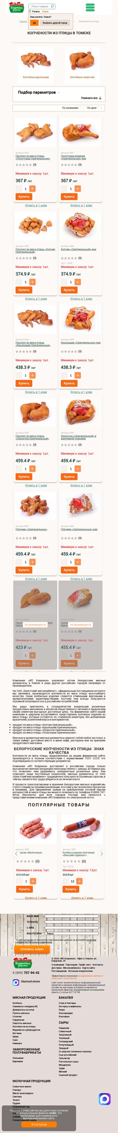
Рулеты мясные (21, 1013)
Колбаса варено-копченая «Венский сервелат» (78, 854)
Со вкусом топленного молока (75, 1051)
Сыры (63, 1022)
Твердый (63, 1048)
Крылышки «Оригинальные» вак (81, 342)
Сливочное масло (22, 1086)
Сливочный (65, 1031)
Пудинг (16, 1103)
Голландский (66, 1041)
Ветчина (17, 1033)
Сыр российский (67, 1054)
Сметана (17, 1096)
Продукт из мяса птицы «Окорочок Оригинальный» (32, 437)
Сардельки (18, 1019)
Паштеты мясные (22, 1023)
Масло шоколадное (23, 1093)
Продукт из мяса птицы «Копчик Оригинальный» (35, 250)
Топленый (64, 1037)
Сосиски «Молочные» (29, 852)
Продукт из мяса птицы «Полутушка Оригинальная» (33, 157)
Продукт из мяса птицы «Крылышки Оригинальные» (33, 344)
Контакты (98, 964)
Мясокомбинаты (72, 967)
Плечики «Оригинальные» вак (79, 529)
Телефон (32, 922)
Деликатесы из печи (23, 1009)
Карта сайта (88, 967)
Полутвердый (66, 1044)
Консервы (64, 1016)
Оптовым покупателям (80, 970)
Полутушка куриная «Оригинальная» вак (73, 157)
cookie (52, 1113)
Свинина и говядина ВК (25, 1006)
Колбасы (17, 1002)
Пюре (62, 1009)
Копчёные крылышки (36, 77)
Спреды (17, 1089)
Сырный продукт (68, 1074)
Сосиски (17, 1016)
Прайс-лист (85, 964)
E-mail (31, 927)
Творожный (65, 1034)
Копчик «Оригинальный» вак (78, 249)
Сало (15, 1039)
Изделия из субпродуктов (26, 1029)
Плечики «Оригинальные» (31, 529)
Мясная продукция (29, 997)
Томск (52, 11)
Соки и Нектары (67, 1002)
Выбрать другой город (62, 22)
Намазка (17, 1043)
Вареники (18, 1061)
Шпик (16, 1036)
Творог (16, 1099)
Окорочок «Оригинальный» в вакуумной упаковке (78, 437)
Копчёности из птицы (24, 1026)
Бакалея (66, 997)
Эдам (62, 1068)
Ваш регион (34, 933)
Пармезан (64, 1027)
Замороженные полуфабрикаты (27, 1051)
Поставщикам (59, 970)
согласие (28, 939)
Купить (24, 196)
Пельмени (18, 1057)
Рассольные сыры (68, 1061)
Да (41, 22)
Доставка (57, 967)
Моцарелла (65, 1064)
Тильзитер (64, 1058)
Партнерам (71, 964)
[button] (16, 853)
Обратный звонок (30, 981)
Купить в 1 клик (36, 205)
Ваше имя (33, 916)
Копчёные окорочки (82, 77)
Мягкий (63, 1071)
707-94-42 (26, 972)
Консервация (66, 1013)
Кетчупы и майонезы (70, 1006)
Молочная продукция (31, 1081)
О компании (58, 964)
